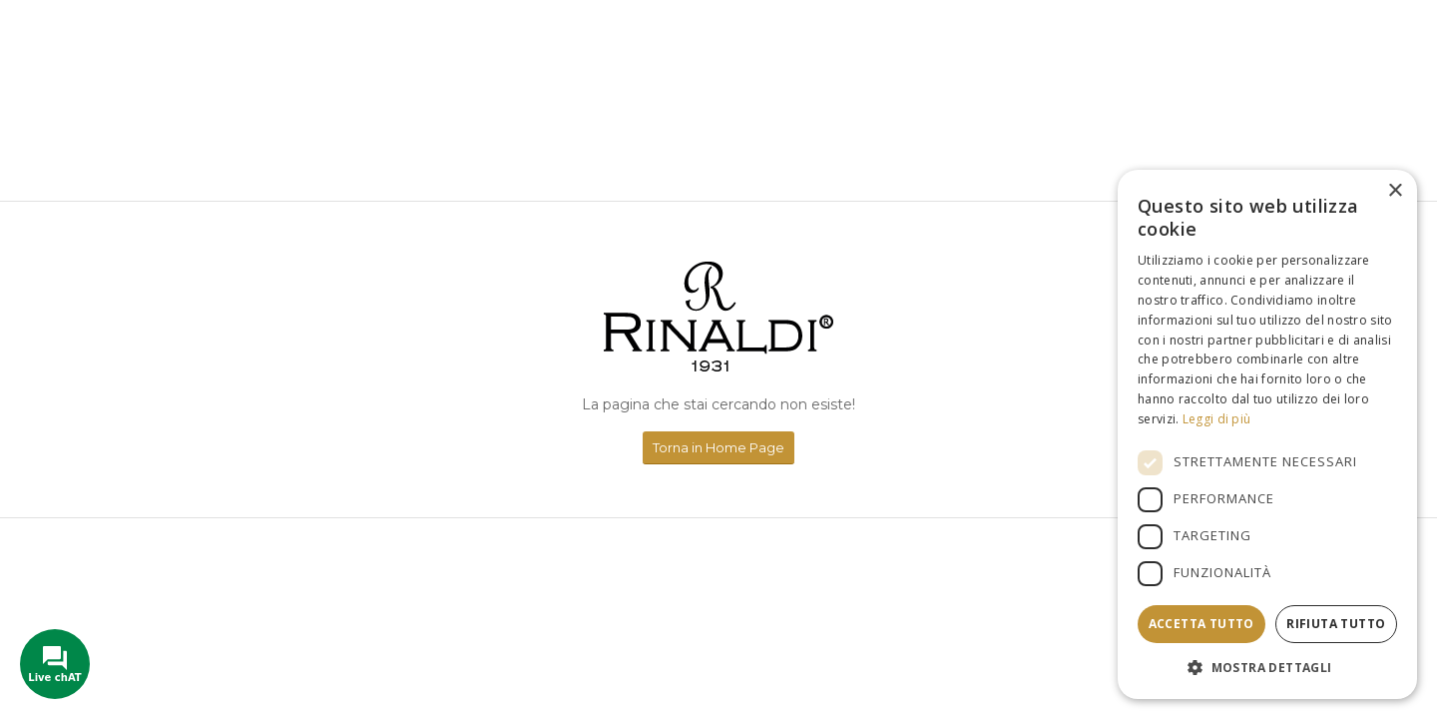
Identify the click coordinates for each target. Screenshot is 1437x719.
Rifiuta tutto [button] (1335, 623)
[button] (1267, 667)
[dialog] (1267, 434)
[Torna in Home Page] (718, 447)
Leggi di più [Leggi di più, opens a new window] (1217, 418)
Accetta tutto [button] (1201, 623)
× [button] (1394, 191)
